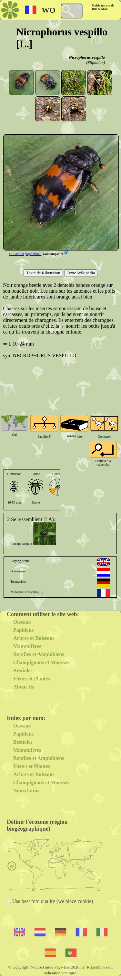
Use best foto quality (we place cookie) (52, 901)
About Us (23, 686)
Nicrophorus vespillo (87, 57)
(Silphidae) (95, 62)
